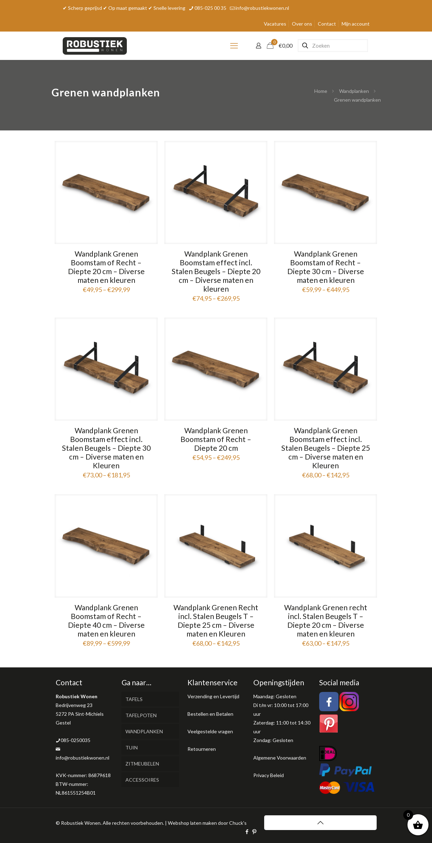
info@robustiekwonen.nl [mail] (262, 8)
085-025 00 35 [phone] (210, 8)
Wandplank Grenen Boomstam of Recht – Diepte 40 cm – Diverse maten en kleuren (106, 620)
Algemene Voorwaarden (279, 758)
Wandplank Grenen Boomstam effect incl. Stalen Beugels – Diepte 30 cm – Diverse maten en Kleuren (106, 448)
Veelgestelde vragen (210, 731)
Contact (327, 24)
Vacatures (275, 24)
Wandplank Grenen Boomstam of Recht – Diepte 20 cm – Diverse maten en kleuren (106, 266)
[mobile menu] (234, 46)
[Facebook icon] (247, 831)
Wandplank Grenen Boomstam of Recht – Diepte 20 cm (215, 439)
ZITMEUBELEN (142, 764)
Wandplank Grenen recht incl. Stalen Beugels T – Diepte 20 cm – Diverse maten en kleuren (325, 620)
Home (320, 91)
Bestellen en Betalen (210, 714)
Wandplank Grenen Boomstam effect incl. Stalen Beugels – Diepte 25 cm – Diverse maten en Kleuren (325, 448)
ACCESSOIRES (142, 780)
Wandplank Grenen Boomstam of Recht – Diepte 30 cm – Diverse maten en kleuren (325, 266)
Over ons (302, 24)
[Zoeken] (333, 45)
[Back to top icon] (320, 822)
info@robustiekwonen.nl (82, 758)
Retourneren (201, 749)
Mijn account (356, 24)
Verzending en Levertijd (213, 696)
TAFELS (134, 699)
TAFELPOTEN (141, 715)
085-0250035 (75, 740)
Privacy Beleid (268, 775)
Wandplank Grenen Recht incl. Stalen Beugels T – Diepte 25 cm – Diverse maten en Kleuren (215, 620)
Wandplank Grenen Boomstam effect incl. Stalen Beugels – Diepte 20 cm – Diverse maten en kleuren (216, 271)
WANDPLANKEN (144, 731)
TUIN (131, 747)
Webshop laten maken (192, 823)
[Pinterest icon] (254, 831)
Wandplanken (354, 91)
